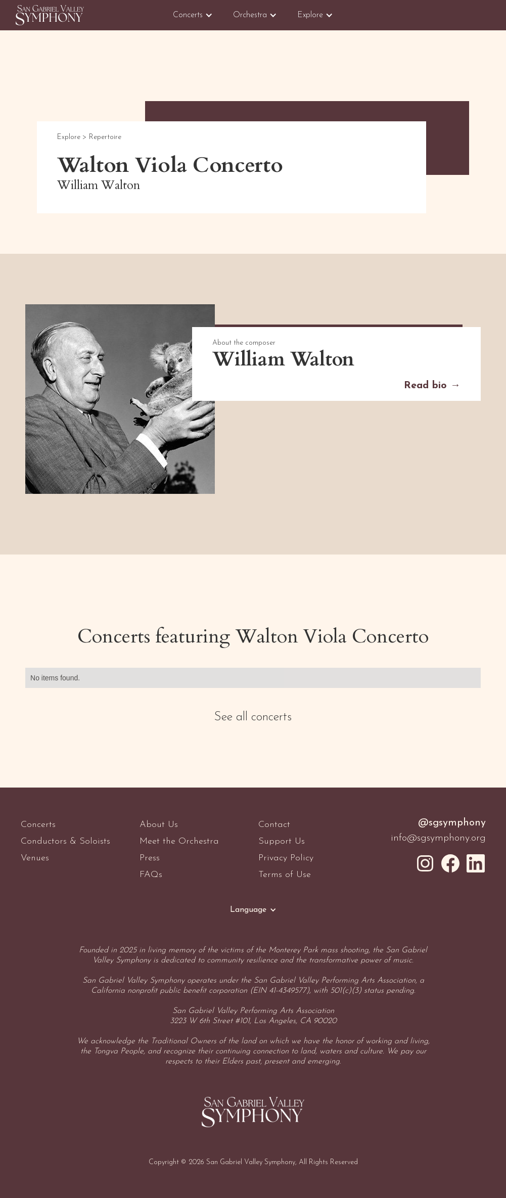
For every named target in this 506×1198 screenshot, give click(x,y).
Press (150, 858)
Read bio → (432, 386)
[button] (193, 15)
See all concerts (253, 717)
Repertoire (105, 137)
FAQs (151, 875)
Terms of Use (284, 875)
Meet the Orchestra (179, 841)
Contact (274, 825)
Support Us (281, 841)
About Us (159, 825)
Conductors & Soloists (65, 841)
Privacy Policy (285, 858)
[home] (50, 15)
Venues (35, 858)
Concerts (38, 825)
